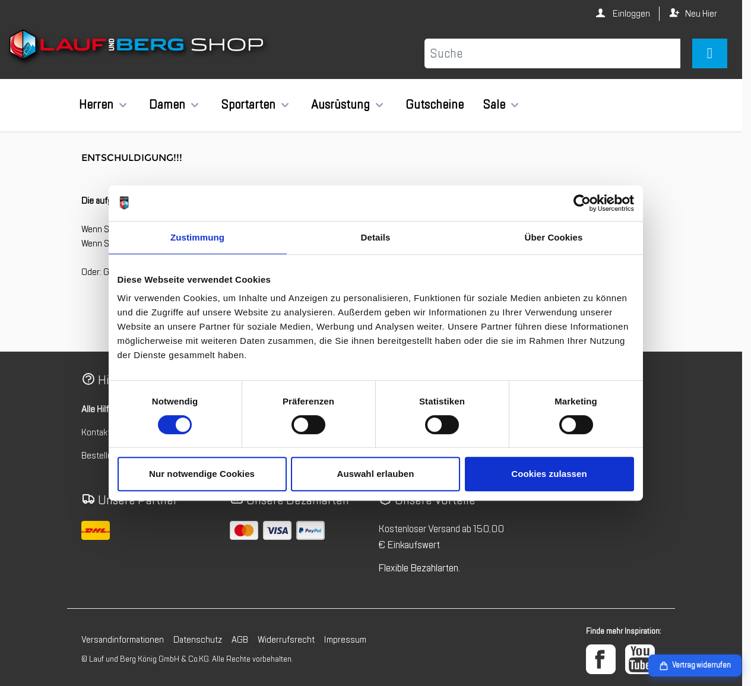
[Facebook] (601, 659)
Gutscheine (434, 104)
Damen (167, 104)
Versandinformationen (122, 639)
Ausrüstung (340, 104)
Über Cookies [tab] (554, 237)
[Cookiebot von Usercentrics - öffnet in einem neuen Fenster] (582, 203)
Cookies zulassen (549, 474)
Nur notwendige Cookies (202, 474)
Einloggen (630, 13)
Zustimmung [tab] (197, 237)
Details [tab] (376, 237)
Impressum (345, 639)
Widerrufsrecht (286, 639)
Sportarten (248, 104)
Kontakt (95, 432)
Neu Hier (701, 13)
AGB (240, 639)
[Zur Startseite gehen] (138, 47)
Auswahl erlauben (375, 474)
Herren (96, 104)
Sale (494, 104)
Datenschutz (197, 639)
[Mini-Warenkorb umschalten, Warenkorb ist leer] (709, 53)
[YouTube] (640, 659)
